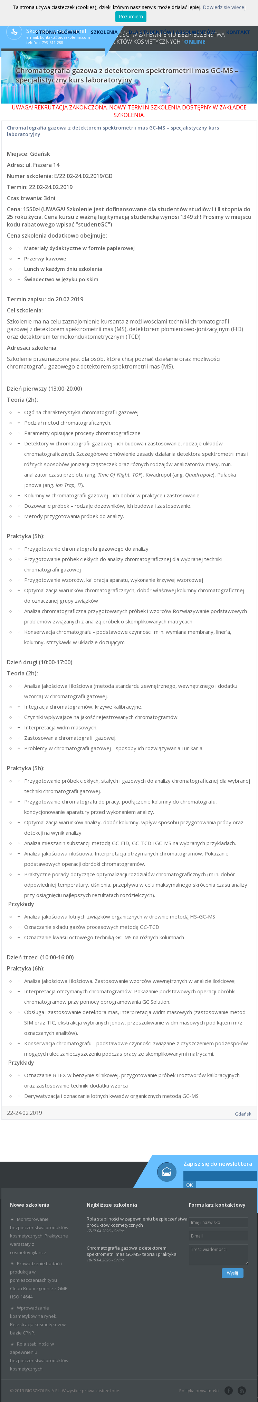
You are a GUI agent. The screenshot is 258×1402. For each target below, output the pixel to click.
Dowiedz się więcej (224, 7)
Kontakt (238, 32)
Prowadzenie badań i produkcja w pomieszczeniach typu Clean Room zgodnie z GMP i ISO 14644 (39, 1280)
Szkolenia (104, 32)
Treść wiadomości (218, 1254)
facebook (228, 1391)
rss (241, 1391)
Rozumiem (131, 16)
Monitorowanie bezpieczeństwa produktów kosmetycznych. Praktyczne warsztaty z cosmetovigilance (39, 1235)
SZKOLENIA (129, 115)
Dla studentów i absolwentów (172, 32)
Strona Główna (58, 32)
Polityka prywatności (199, 1391)
